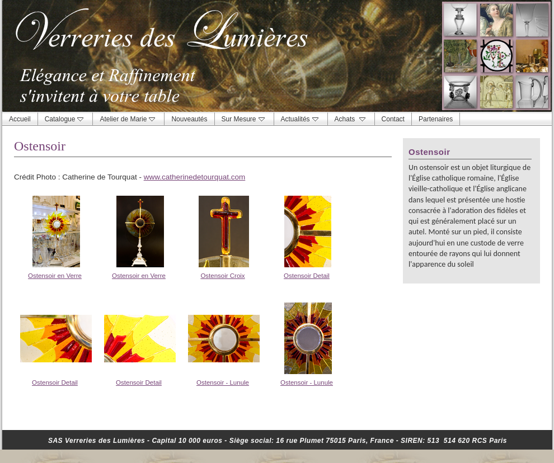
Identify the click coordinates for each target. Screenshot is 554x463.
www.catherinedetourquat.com (195, 177)
